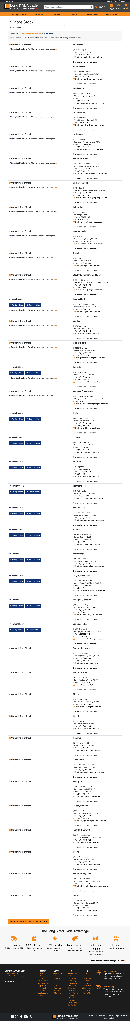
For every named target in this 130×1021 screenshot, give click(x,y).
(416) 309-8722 (85, 840)
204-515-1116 (85, 401)
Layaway (57, 990)
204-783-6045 (85, 634)
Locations (87, 976)
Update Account (42, 981)
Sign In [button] (109, 1)
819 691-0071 (85, 123)
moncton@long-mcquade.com (91, 707)
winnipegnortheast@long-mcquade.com (94, 404)
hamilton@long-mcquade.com (91, 750)
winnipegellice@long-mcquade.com (92, 639)
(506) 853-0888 (85, 704)
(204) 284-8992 (85, 610)
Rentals (57, 976)
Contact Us (8, 1)
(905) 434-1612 (85, 447)
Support (57, 986)
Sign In (42, 973)
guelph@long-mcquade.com (90, 266)
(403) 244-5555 (85, 816)
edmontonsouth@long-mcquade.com (93, 685)
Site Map (87, 986)
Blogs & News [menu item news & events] (111, 15)
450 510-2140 (85, 76)
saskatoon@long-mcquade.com (91, 149)
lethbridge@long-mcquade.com (91, 222)
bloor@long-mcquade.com (89, 663)
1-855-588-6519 (11, 973)
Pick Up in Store (16, 305)
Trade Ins (57, 983)
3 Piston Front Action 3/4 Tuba (30, 34)
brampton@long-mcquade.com (91, 382)
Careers (87, 983)
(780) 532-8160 (85, 353)
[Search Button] (91, 7)
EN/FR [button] (122, 1)
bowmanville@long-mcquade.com (92, 520)
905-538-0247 (85, 748)
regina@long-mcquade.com (90, 864)
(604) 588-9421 (85, 905)
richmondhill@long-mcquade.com (92, 498)
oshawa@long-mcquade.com (90, 452)
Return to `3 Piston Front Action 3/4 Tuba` (29, 921)
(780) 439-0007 (85, 169)
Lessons (58, 978)
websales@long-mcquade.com (17, 976)
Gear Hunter (39, 15)
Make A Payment (42, 983)
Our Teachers (72, 1005)
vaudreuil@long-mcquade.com (91, 79)
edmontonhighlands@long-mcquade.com (95, 886)
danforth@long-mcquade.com (90, 842)
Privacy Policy (73, 1000)
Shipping (57, 993)
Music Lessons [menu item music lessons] (92, 15)
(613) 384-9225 (85, 726)
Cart (42, 978)
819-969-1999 (85, 55)
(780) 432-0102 (85, 682)
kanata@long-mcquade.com (90, 544)
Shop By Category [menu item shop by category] (18, 15)
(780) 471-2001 (85, 884)
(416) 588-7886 (85, 658)
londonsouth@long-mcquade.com (92, 244)
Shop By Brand (87, 988)
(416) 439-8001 (85, 564)
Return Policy (72, 1003)
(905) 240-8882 (85, 518)
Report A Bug (87, 993)
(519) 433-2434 (85, 241)
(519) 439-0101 (85, 309)
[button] (125, 7)
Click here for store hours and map (85, 62)
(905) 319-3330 (85, 791)
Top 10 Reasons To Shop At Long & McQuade (108, 961)
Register (42, 976)
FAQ (87, 973)
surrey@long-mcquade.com (90, 910)
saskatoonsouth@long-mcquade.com (93, 198)
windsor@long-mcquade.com (90, 333)
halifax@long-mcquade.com (90, 428)
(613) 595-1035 (85, 539)
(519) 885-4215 (85, 472)
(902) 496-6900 (85, 423)
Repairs (57, 981)
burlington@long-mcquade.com (91, 796)
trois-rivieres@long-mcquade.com (92, 125)
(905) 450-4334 (85, 377)
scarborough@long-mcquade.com (92, 566)
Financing (57, 988)
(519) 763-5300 (85, 263)
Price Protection (72, 993)
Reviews (87, 990)
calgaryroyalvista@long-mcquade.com (93, 590)
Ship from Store (33, 305)
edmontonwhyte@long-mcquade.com (93, 173)
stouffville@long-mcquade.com (91, 290)
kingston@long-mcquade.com (90, 728)
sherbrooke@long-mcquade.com (91, 57)
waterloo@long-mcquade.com (90, 476)
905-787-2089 (85, 496)
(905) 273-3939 (85, 98)
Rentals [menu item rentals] (74, 15)
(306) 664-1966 (85, 144)
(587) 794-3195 (85, 585)
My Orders (42, 986)
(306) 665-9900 (85, 193)
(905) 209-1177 (85, 285)
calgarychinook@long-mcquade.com (93, 821)
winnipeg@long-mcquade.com (91, 615)
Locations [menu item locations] (56, 15)
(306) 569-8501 (85, 862)
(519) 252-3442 (85, 331)
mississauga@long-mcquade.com (92, 103)
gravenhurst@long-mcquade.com (92, 772)
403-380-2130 (85, 217)
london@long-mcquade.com (90, 312)
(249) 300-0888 (85, 770)
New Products (58, 973)
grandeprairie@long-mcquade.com (92, 358)
